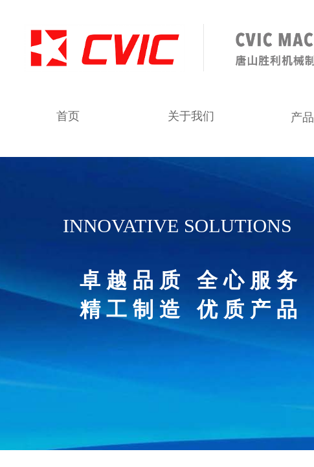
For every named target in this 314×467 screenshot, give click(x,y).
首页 (68, 116)
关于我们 (191, 116)
